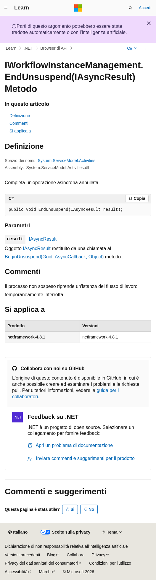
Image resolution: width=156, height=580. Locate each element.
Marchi (45, 571)
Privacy (98, 555)
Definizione (19, 115)
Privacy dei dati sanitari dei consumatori (41, 563)
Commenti (18, 123)
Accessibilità (16, 571)
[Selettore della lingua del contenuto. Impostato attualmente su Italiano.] (18, 532)
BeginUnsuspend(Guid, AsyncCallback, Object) (54, 256)
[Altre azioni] (146, 48)
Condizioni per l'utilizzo (110, 563)
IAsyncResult (43, 239)
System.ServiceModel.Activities (67, 160)
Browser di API (53, 48)
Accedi (145, 7)
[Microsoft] (78, 8)
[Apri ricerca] (130, 8)
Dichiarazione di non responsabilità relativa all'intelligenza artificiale (66, 546)
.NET (28, 48)
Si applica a (20, 131)
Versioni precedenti (22, 555)
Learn (11, 48)
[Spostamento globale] (6, 8)
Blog (51, 555)
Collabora (76, 555)
